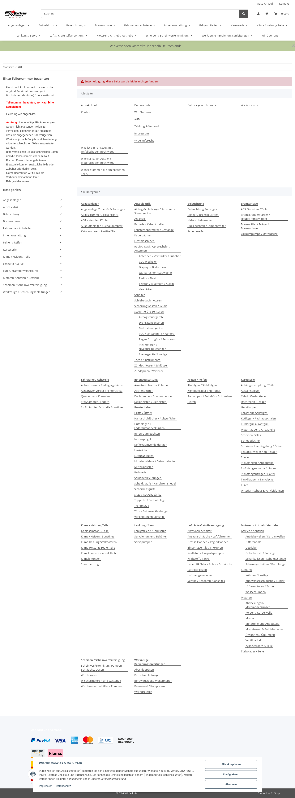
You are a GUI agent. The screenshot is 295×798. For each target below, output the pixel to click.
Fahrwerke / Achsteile (17, 228)
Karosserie (10, 249)
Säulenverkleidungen (147, 478)
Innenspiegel (142, 439)
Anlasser (139, 219)
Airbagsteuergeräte (151, 317)
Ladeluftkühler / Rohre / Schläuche (210, 564)
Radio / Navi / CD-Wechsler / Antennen (152, 248)
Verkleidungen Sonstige (149, 517)
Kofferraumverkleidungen (150, 444)
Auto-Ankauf (265, 3)
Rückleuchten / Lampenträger (207, 226)
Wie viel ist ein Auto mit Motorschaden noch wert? (97, 160)
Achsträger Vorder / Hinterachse (101, 390)
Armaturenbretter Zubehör (151, 385)
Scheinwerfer (196, 231)
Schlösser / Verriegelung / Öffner (262, 446)
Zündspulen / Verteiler (148, 371)
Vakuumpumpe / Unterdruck (259, 234)
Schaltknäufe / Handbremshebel (155, 483)
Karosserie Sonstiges (254, 413)
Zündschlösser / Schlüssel (151, 365)
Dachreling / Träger (253, 402)
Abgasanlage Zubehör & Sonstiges (103, 209)
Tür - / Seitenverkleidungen (151, 511)
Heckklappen (249, 407)
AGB (137, 119)
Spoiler (245, 457)
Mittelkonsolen (143, 467)
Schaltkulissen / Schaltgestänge (266, 558)
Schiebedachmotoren (148, 300)
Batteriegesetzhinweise (202, 105)
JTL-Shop (275, 793)
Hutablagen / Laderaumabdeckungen (149, 426)
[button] (258, 13)
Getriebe (251, 547)
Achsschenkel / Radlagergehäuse (102, 385)
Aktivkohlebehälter (200, 531)
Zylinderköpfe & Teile (259, 646)
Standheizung (90, 564)
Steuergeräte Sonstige (153, 354)
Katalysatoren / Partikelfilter (99, 231)
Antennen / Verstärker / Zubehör (160, 256)
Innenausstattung (14, 235)
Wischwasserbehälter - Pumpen (101, 686)
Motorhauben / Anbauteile (258, 429)
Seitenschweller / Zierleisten (259, 452)
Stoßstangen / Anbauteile (257, 463)
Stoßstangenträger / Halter (258, 474)
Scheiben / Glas (251, 435)
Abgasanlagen (12, 200)
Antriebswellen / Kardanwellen (265, 536)
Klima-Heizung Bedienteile (98, 547)
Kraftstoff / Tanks (198, 558)
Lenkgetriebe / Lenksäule (150, 531)
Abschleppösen (144, 669)
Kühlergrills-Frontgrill (254, 424)
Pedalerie (140, 472)
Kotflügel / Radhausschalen (258, 418)
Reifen (192, 402)
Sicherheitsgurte (145, 489)
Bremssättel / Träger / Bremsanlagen (255, 226)
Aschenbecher (143, 390)
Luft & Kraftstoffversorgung (20, 271)
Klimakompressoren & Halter (99, 553)
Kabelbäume (142, 235)
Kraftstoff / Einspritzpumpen (206, 553)
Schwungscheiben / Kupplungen (266, 564)
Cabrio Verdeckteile (253, 396)
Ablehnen (230, 784)
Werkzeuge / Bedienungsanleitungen (26, 292)
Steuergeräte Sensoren (149, 311)
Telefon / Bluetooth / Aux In (156, 284)
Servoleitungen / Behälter (150, 536)
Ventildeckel (253, 640)
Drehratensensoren (151, 322)
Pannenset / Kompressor (150, 686)
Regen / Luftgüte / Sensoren (157, 339)
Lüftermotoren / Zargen (261, 586)
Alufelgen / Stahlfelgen (202, 385)
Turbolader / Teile (252, 651)
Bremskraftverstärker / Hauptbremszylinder (255, 217)
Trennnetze (141, 505)
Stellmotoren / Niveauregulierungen (152, 347)
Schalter (139, 295)
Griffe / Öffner (143, 413)
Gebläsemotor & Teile (95, 531)
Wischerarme (89, 675)
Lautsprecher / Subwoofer (155, 272)
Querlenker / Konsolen (95, 396)
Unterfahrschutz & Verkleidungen (262, 490)
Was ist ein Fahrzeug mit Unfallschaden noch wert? (97, 149)
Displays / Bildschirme (153, 267)
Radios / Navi (147, 278)
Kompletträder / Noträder (204, 390)
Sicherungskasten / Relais (150, 306)
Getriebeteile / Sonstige (261, 553)
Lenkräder (140, 450)
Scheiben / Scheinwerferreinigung (25, 285)
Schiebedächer (250, 440)
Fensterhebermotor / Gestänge (154, 230)
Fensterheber (143, 407)
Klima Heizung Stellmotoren (99, 542)
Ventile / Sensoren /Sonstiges (206, 581)
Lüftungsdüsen (144, 456)
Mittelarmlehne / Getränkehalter (155, 461)
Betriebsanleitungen (147, 675)
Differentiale (253, 542)
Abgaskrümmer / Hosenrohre (99, 215)
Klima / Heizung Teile (16, 256)
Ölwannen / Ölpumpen (260, 635)
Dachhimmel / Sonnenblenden (153, 396)
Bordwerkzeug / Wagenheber (153, 680)
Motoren (246, 597)
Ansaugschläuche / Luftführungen (209, 536)
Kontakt (284, 3)
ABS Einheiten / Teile (254, 209)
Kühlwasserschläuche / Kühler (265, 581)
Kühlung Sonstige (257, 575)
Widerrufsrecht (144, 140)
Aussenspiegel (250, 390)
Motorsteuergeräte (151, 328)
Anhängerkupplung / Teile (257, 385)
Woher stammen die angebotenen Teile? (103, 172)
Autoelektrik (10, 207)
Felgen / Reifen (12, 242)
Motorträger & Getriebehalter (264, 629)
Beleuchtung (11, 214)
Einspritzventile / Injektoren (205, 547)
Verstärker (145, 289)
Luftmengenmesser (200, 575)
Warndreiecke (143, 692)
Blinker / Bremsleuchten (203, 215)
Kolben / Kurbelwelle (259, 612)
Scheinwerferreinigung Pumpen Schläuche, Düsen (101, 667)
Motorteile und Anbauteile (262, 623)
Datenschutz (63, 786)
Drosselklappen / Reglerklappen (208, 542)
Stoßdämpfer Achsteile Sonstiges (102, 407)
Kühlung (246, 570)
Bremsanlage (11, 221)
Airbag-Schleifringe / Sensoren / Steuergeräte (154, 211)
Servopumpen (143, 542)
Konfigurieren (231, 774)
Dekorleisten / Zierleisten (150, 402)
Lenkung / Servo (13, 263)
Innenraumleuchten (147, 433)
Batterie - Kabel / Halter (149, 224)
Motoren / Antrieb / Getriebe (21, 278)
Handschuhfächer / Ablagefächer (155, 418)
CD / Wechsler (148, 261)
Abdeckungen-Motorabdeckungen (258, 605)
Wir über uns (270, 35)
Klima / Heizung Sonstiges (97, 536)
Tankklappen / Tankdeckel (257, 479)
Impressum (46, 786)
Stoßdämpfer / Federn (95, 402)
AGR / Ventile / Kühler (95, 220)
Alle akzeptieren (230, 764)
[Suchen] (140, 14)
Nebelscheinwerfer (200, 220)
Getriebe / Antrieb (252, 531)
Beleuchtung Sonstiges (202, 209)
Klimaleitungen (90, 558)
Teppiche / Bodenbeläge (149, 500)
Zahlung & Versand (146, 126)
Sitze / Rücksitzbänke (147, 494)
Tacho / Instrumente (147, 360)
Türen (245, 485)
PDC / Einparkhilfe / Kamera (156, 333)
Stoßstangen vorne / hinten (258, 468)
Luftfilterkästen (197, 570)
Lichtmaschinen (144, 241)
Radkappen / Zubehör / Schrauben (210, 396)
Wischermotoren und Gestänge (101, 680)
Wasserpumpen (256, 592)
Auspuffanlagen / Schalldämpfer (101, 226)
